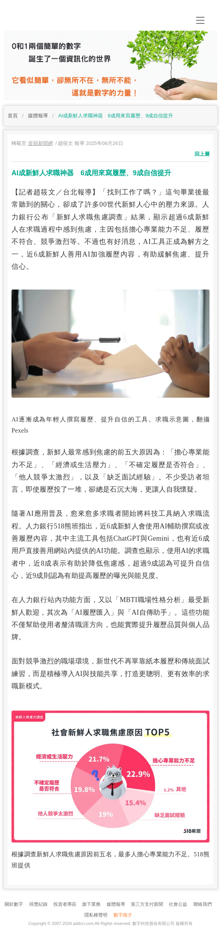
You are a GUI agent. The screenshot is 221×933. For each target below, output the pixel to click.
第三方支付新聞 (147, 904)
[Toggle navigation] (200, 20)
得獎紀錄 (38, 904)
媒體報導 (38, 115)
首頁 (13, 115)
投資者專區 (64, 904)
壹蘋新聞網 (40, 143)
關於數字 (14, 904)
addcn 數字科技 (80, 18)
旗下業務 (91, 904)
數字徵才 (123, 915)
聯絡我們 (202, 904)
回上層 (202, 154)
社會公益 (178, 904)
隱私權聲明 (95, 915)
